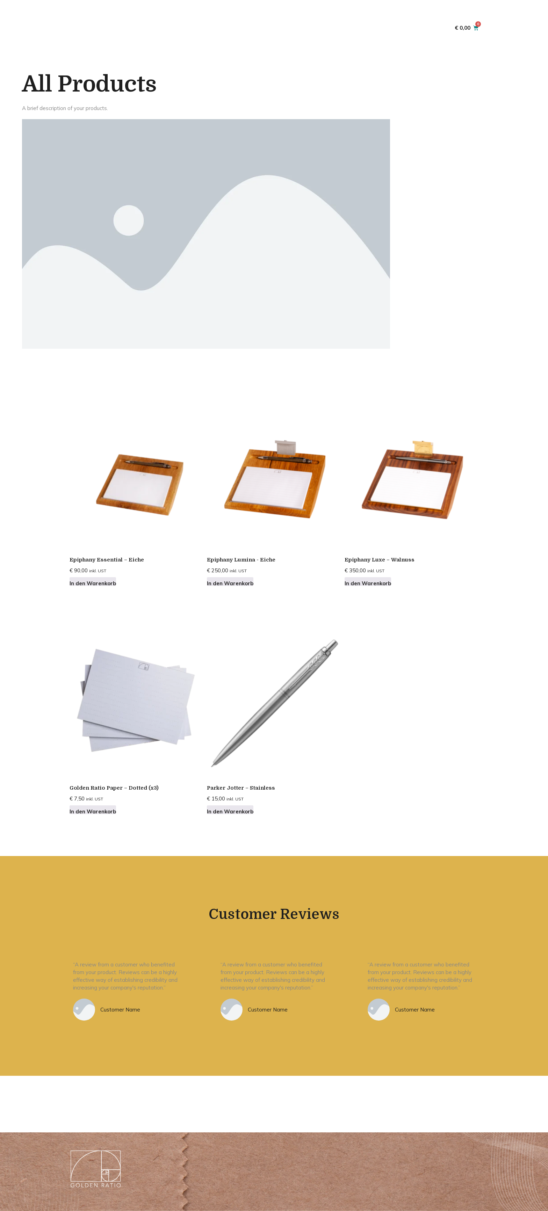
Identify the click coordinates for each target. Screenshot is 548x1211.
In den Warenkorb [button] (93, 583)
